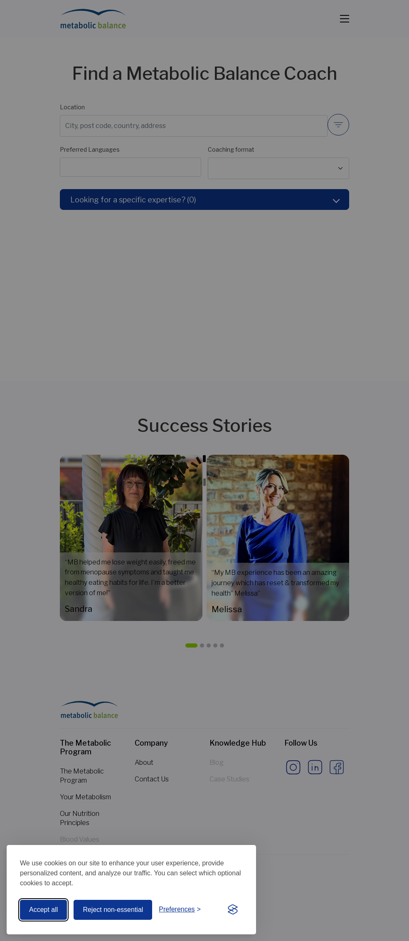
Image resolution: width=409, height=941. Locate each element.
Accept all (43, 909)
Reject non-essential (113, 909)
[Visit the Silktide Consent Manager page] (233, 910)
